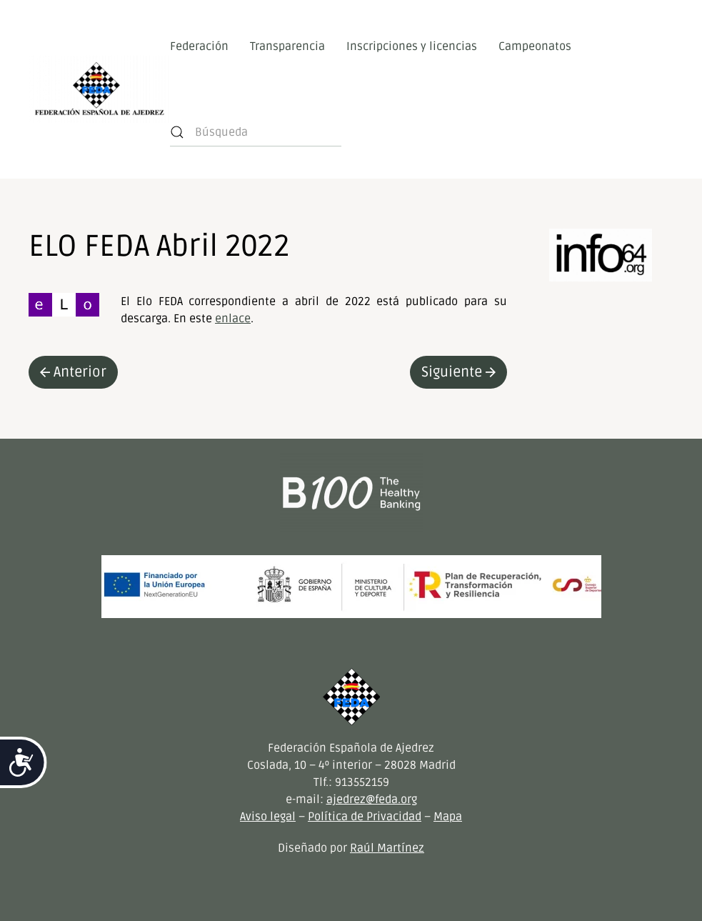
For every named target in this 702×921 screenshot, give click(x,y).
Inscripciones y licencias (411, 46)
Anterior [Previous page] (73, 372)
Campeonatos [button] (534, 46)
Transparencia (287, 46)
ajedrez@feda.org (371, 799)
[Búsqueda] (255, 132)
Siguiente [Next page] (458, 372)
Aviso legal (268, 817)
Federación (199, 46)
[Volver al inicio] (99, 90)
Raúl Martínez (387, 848)
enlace (233, 319)
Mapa (447, 817)
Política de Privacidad (364, 817)
